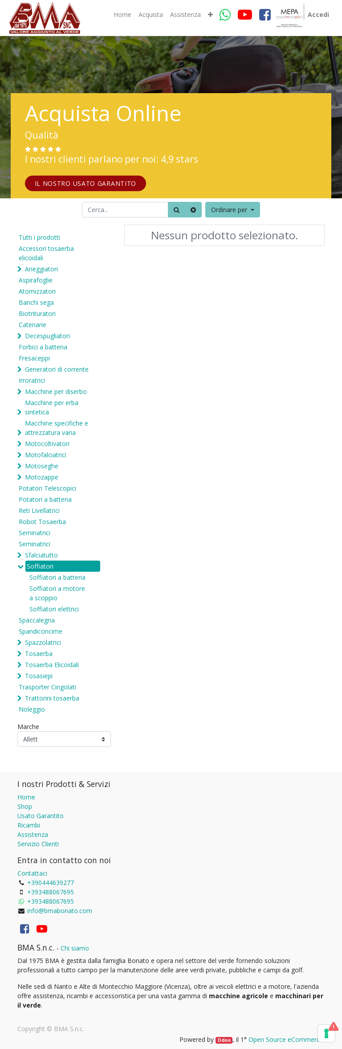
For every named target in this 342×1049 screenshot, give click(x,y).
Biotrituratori (37, 313)
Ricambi (28, 825)
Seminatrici (34, 533)
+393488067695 (50, 892)
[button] (210, 15)
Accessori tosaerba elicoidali (46, 253)
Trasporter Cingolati (47, 687)
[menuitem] (122, 15)
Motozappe (41, 477)
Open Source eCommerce (285, 1039)
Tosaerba (39, 653)
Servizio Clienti (38, 844)
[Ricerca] (176, 209)
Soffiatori (40, 566)
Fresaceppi (34, 358)
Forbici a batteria (43, 347)
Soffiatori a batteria (57, 577)
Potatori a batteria (45, 499)
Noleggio (32, 709)
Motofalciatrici (45, 455)
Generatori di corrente (57, 369)
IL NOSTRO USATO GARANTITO (86, 183)
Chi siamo (75, 948)
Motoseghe (41, 466)
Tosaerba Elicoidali (52, 664)
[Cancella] (193, 209)
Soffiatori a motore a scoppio (57, 593)
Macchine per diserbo (56, 391)
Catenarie (32, 324)
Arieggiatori (41, 269)
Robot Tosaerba (42, 521)
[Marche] (64, 739)
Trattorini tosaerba (52, 698)
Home (26, 797)
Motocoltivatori (47, 443)
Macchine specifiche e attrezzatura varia (56, 428)
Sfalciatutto (41, 555)
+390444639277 (50, 882)
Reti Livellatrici (39, 510)
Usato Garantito (40, 815)
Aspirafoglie (36, 280)
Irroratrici (32, 380)
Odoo (224, 1040)
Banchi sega (36, 302)
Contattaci (32, 873)
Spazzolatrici (43, 642)
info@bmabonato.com (59, 910)
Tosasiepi (39, 676)
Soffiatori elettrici (54, 609)
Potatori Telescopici (47, 488)
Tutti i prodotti (39, 237)
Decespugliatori (47, 336)
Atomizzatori (37, 291)
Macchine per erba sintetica (51, 407)
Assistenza (32, 834)
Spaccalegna (37, 620)
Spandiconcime (40, 631)
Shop (24, 806)
